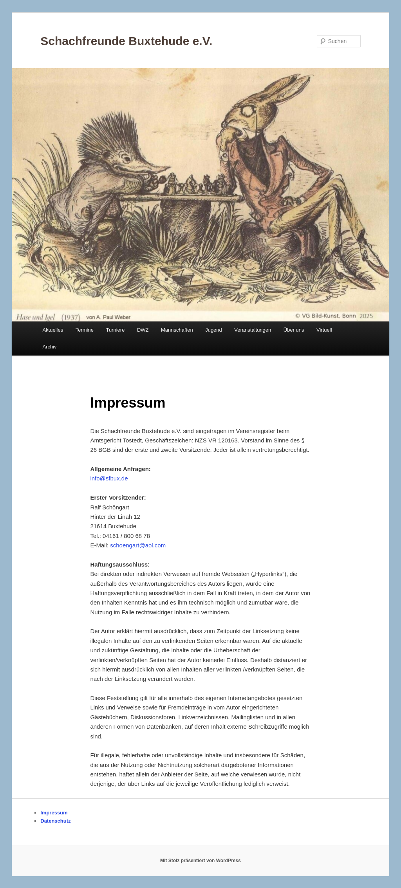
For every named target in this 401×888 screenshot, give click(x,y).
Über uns (294, 330)
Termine (85, 330)
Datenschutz (55, 821)
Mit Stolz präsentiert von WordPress (200, 860)
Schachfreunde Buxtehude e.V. (126, 40)
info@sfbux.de (109, 478)
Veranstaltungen (252, 330)
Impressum (53, 813)
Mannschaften (177, 330)
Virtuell (324, 330)
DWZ (143, 330)
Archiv (49, 347)
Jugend (213, 330)
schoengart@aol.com (138, 545)
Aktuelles (52, 330)
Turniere (115, 330)
